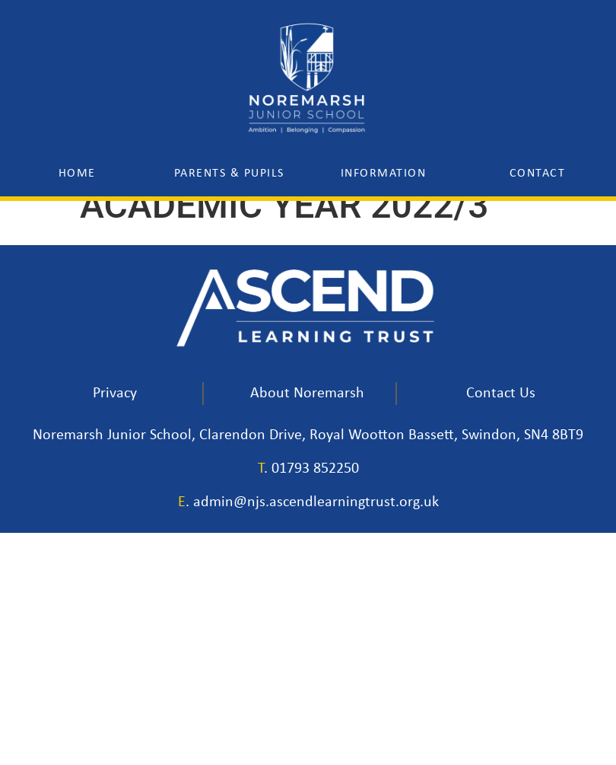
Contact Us (500, 393)
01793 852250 (315, 469)
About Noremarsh (307, 393)
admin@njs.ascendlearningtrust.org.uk (316, 502)
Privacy (115, 393)
